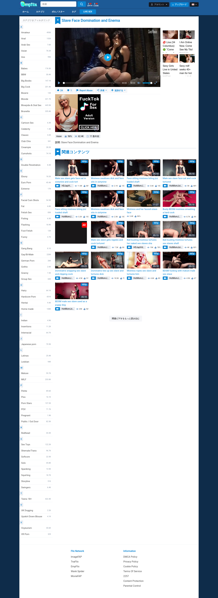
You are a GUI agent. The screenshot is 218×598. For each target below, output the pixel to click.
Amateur (36, 32)
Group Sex (36, 279)
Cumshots (36, 153)
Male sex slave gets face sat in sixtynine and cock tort (70, 180)
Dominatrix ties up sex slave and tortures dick (107, 272)
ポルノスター (58, 11)
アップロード (179, 4)
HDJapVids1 (67, 186)
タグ (74, 11)
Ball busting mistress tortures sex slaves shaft (177, 242)
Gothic (36, 266)
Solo (36, 463)
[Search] (82, 4)
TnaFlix (75, 561)
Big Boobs (36, 80)
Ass (36, 57)
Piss (36, 397)
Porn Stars (36, 403)
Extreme (36, 188)
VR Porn (36, 534)
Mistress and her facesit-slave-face (142, 211)
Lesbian (36, 361)
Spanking (36, 469)
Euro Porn (36, 182)
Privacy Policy (130, 561)
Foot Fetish (36, 230)
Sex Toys (36, 444)
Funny (36, 237)
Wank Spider (77, 571)
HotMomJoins (103, 186)
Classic (36, 135)
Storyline (36, 481)
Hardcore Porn (36, 296)
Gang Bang (36, 248)
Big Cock (36, 86)
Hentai (36, 302)
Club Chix (36, 141)
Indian (36, 320)
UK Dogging (36, 510)
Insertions (36, 326)
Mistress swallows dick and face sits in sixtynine (107, 180)
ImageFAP (76, 556)
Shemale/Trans (36, 450)
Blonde (36, 99)
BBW (36, 74)
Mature (36, 373)
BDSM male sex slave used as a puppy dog (71, 303)
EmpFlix (75, 566)
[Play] (59, 83)
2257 (126, 576)
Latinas (36, 355)
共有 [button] (101, 90)
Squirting (36, 475)
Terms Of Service (132, 571)
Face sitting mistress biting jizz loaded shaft (142, 180)
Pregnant (36, 415)
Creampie (36, 147)
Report (84, 90)
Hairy (36, 290)
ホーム (25, 11)
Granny (36, 273)
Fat (36, 206)
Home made (36, 309)
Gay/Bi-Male (36, 254)
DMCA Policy (130, 556)
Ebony (36, 176)
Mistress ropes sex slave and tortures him (141, 272)
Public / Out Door (36, 421)
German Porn (36, 260)
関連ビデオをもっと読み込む (125, 318)
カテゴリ (40, 11)
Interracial (36, 332)
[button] (159, 4)
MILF (36, 379)
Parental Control (132, 585)
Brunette (36, 111)
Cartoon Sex (36, 122)
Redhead (36, 433)
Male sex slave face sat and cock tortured (179, 180)
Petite (36, 391)
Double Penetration (36, 165)
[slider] (92, 83)
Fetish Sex (36, 212)
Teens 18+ (36, 499)
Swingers (36, 487)
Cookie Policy (130, 566)
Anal (36, 38)
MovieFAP (76, 576)
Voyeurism (36, 528)
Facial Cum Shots (36, 200)
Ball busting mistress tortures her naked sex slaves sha (142, 242)
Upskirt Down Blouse (36, 516)
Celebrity (36, 129)
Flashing (36, 224)
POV (36, 409)
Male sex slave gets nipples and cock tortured (107, 242)
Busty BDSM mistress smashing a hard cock (179, 211)
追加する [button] (117, 90)
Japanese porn (36, 344)
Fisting (36, 218)
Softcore (36, 456)
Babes (36, 68)
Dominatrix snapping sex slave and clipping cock (70, 272)
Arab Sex (36, 44)
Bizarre (36, 93)
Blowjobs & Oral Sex (36, 105)
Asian (36, 50)
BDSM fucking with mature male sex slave (179, 272)
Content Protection (133, 581)
